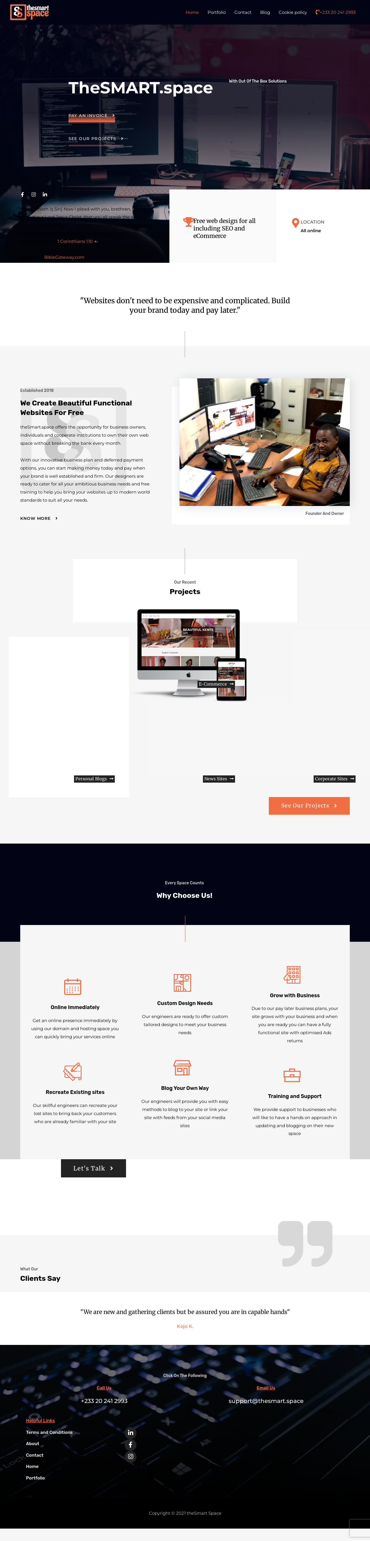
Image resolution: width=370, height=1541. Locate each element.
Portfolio (217, 12)
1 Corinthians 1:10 (75, 241)
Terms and (50, 1445)
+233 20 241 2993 (336, 12)
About (33, 1456)
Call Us (104, 1401)
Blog (265, 12)
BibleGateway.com (64, 257)
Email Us (265, 1401)
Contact (242, 12)
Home (192, 12)
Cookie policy (293, 12)
